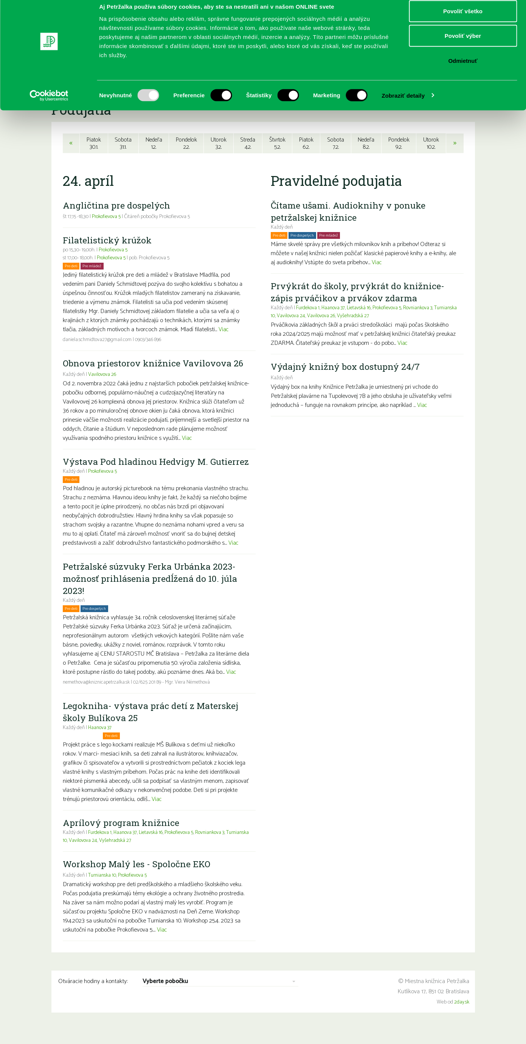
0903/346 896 (151, 341)
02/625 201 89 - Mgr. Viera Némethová (176, 695)
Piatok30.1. (93, 144)
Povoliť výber (463, 45)
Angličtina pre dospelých (117, 206)
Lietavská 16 (154, 845)
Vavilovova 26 (102, 375)
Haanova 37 (100, 741)
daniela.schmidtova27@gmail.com (98, 341)
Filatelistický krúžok (108, 241)
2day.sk (461, 1015)
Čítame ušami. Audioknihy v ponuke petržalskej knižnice (350, 212)
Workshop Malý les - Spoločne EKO (138, 877)
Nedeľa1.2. (153, 144)
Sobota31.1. (122, 144)
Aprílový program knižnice (121, 836)
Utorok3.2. (219, 144)
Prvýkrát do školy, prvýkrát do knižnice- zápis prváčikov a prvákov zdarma (359, 293)
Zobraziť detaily (403, 104)
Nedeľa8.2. (366, 144)
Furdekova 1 (100, 845)
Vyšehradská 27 (141, 853)
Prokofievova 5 (107, 217)
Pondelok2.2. (186, 144)
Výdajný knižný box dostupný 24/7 (347, 368)
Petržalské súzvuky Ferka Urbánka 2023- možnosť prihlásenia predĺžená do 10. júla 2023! (152, 591)
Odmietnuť (462, 69)
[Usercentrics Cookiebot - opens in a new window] (49, 104)
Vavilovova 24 (108, 853)
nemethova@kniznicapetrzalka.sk (98, 695)
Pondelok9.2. (399, 144)
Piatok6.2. (306, 144)
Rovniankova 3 (217, 845)
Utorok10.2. (432, 144)
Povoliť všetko (463, 20)
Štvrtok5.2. (277, 144)
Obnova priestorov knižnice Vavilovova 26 (154, 364)
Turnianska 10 (77, 853)
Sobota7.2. (335, 144)
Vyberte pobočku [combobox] (165, 995)
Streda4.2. (248, 144)
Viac (224, 331)
